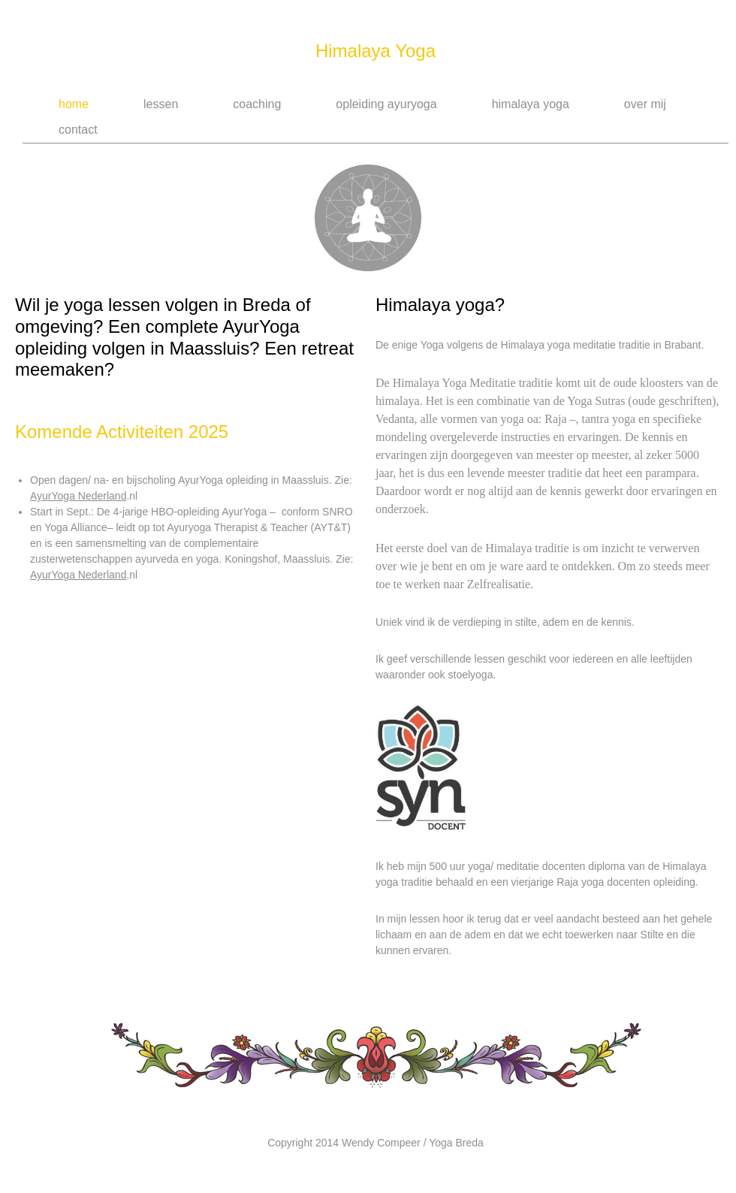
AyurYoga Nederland (78, 496)
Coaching (257, 104)
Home (74, 104)
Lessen (160, 104)
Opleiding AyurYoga (386, 104)
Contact (78, 129)
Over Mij (645, 104)
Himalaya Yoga (375, 51)
